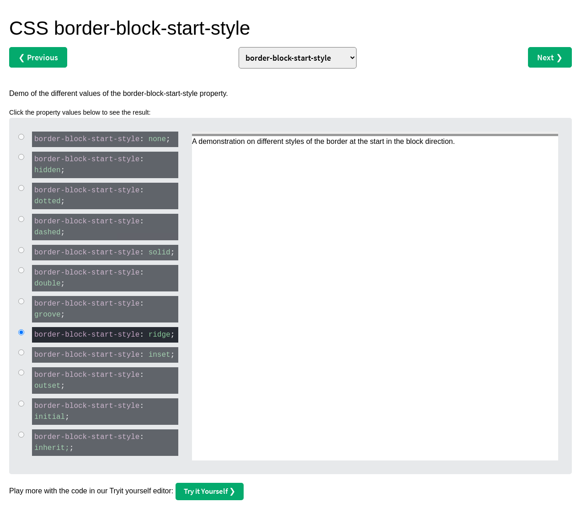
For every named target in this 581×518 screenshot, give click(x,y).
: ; (101, 138)
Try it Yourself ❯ (209, 491)
